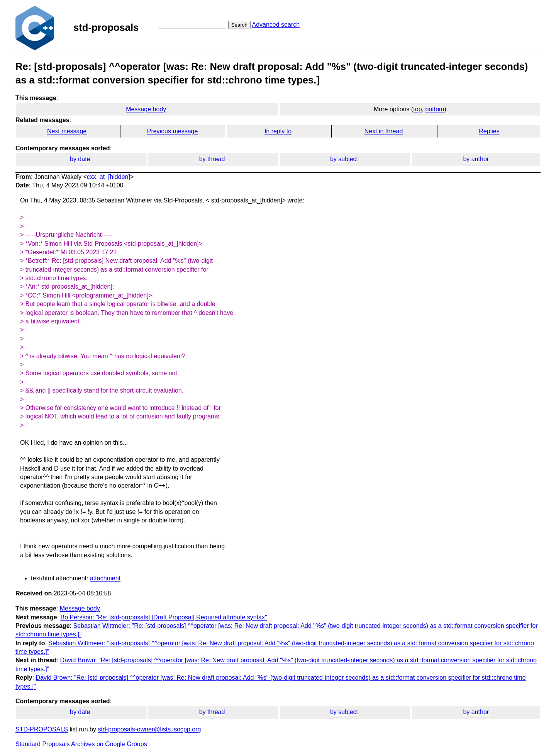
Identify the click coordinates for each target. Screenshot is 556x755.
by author (476, 159)
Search (239, 25)
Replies (489, 131)
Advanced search (276, 24)
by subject (344, 159)
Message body (146, 109)
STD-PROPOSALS (41, 729)
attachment (105, 578)
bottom (434, 109)
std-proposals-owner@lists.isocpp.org (149, 729)
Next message (66, 131)
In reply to (278, 131)
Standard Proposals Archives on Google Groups (81, 744)
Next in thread (383, 131)
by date (80, 159)
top (417, 109)
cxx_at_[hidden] (108, 176)
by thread (212, 159)
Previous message (172, 131)
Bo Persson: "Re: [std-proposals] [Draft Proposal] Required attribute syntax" (164, 617)
